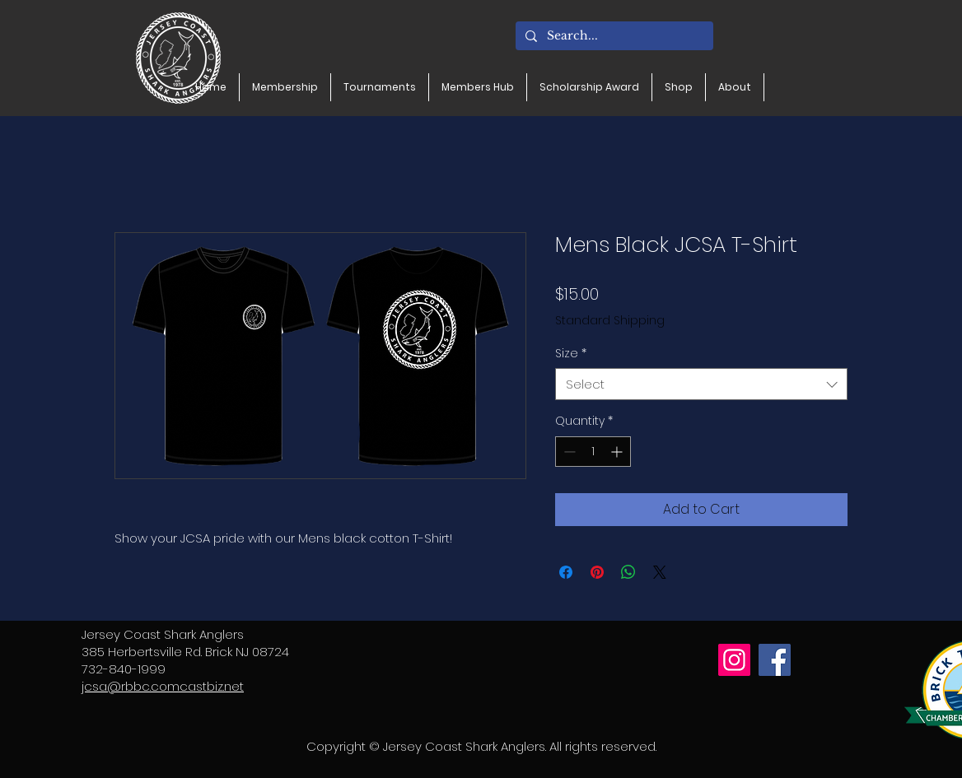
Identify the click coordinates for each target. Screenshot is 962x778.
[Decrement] (568, 451)
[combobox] (701, 384)
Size (570, 353)
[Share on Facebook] (566, 572)
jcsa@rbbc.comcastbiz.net (163, 686)
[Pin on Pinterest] (597, 572)
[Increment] (618, 451)
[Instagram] (734, 660)
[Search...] (613, 36)
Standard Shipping (610, 320)
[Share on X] (660, 572)
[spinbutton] (593, 451)
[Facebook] (775, 660)
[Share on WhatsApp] (628, 572)
